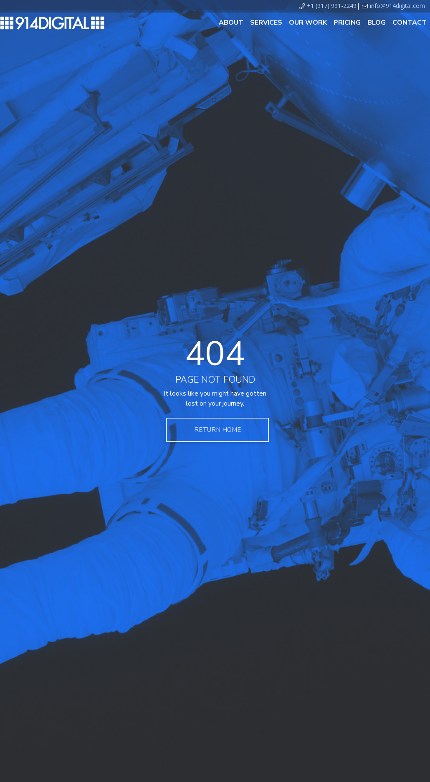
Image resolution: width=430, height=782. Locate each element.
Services (266, 22)
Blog (376, 22)
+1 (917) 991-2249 (332, 6)
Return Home (217, 430)
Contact (409, 22)
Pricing (347, 22)
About (231, 22)
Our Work (308, 22)
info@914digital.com (397, 6)
